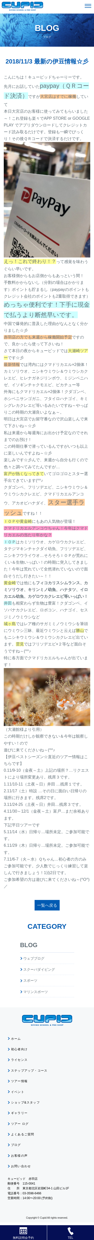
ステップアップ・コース (29, 1070)
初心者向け (19, 1049)
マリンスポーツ (35, 992)
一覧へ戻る (47, 905)
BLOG (28, 945)
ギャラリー (19, 1113)
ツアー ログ (20, 1124)
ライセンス (19, 1060)
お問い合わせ (21, 1166)
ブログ (16, 1145)
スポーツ (30, 980)
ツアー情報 (19, 1081)
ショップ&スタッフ (25, 1102)
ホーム (16, 1038)
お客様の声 (19, 1155)
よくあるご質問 (22, 1134)
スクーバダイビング (39, 969)
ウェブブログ (33, 958)
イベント (17, 1092)
